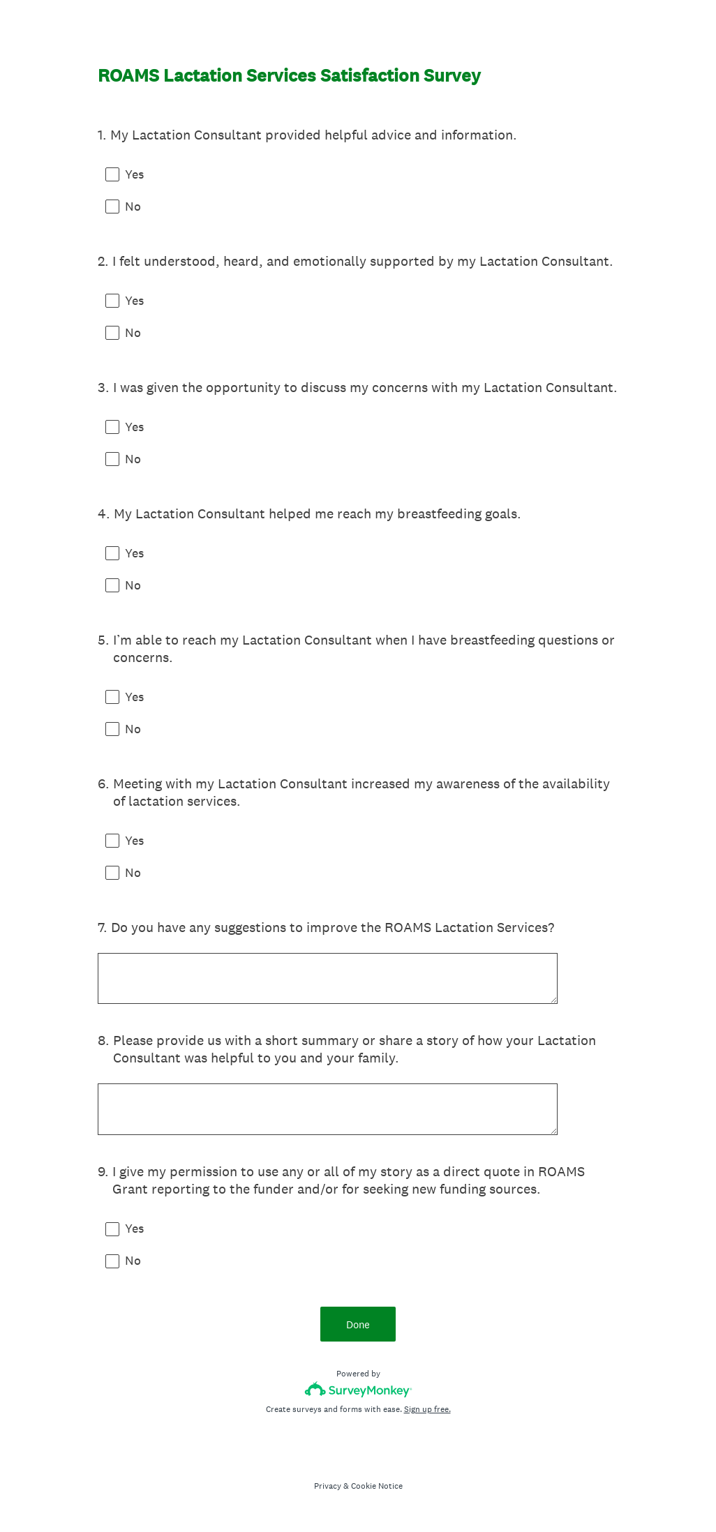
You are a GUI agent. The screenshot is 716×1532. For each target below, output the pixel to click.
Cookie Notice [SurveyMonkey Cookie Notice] (377, 1489)
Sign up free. (427, 1412)
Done (358, 1327)
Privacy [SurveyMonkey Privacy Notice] (327, 1489)
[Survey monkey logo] (358, 1392)
